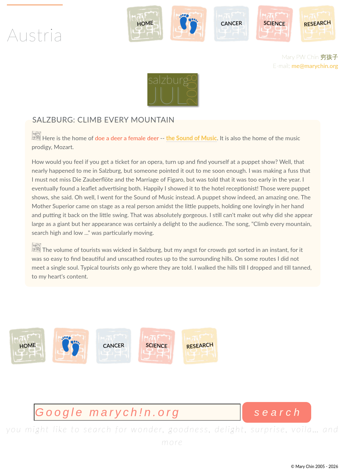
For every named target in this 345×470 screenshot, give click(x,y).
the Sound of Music (191, 138)
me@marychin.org (314, 65)
